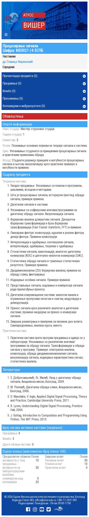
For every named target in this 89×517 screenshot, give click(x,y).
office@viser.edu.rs (45, 500)
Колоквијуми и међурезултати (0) (44, 106)
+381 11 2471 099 (67, 500)
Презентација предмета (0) (44, 76)
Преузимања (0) (44, 99)
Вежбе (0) (44, 91)
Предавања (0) (44, 83)
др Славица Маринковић (18, 62)
